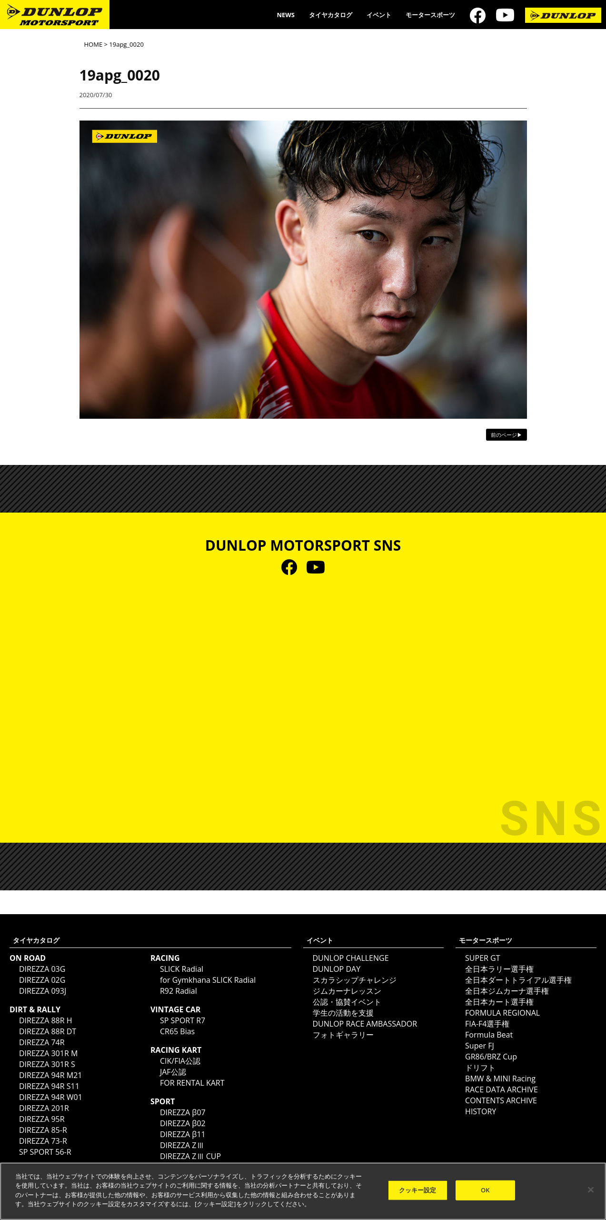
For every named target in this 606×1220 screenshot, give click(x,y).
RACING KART (175, 1050)
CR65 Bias (177, 1031)
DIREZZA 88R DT (47, 1031)
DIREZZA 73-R (43, 1141)
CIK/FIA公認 (180, 1061)
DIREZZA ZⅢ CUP (190, 1156)
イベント (379, 14)
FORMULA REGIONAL (502, 1013)
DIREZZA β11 (183, 1134)
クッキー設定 (418, 1190)
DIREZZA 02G (42, 980)
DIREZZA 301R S (47, 1064)
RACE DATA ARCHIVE (501, 1089)
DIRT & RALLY (35, 1009)
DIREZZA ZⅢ (182, 1145)
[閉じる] (590, 1190)
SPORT (162, 1101)
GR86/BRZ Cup (491, 1056)
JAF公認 (173, 1072)
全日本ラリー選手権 (499, 969)
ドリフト (480, 1067)
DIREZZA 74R (42, 1042)
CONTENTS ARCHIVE (501, 1100)
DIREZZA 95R (42, 1119)
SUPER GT (482, 958)
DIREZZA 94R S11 (49, 1086)
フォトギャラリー (343, 1034)
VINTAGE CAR (175, 1009)
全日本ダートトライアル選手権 (518, 980)
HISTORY (480, 1111)
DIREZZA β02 (183, 1123)
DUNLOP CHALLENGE (351, 958)
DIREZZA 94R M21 (50, 1075)
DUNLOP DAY (337, 969)
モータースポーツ (430, 14)
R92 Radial (178, 991)
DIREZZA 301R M (48, 1053)
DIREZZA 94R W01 (50, 1097)
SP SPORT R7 (182, 1020)
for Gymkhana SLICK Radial (208, 980)
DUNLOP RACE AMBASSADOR (365, 1023)
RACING (165, 958)
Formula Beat (489, 1034)
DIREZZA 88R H (45, 1020)
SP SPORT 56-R (45, 1152)
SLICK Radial (181, 969)
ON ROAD (28, 958)
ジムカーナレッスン (347, 991)
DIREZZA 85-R (43, 1130)
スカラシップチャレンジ (355, 980)
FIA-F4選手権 (487, 1023)
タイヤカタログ (330, 14)
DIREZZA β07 (183, 1112)
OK (485, 1190)
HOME (93, 44)
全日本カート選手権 (499, 1002)
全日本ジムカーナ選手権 (507, 991)
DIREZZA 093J (42, 991)
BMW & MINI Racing (500, 1078)
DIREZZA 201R (44, 1108)
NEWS (286, 14)
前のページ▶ (506, 434)
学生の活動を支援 (343, 1013)
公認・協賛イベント (347, 1002)
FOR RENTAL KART (192, 1083)
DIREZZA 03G (42, 969)
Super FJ (479, 1045)
